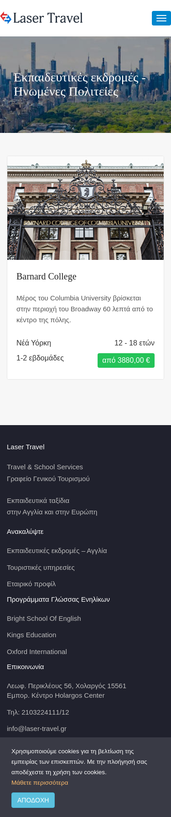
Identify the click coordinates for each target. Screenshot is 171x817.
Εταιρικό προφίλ (31, 584)
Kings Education (31, 635)
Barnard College (46, 276)
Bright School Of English (44, 618)
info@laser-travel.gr (37, 728)
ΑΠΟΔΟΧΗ (33, 800)
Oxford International (37, 651)
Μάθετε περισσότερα (39, 782)
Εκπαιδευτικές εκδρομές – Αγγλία (57, 550)
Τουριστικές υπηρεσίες (41, 567)
